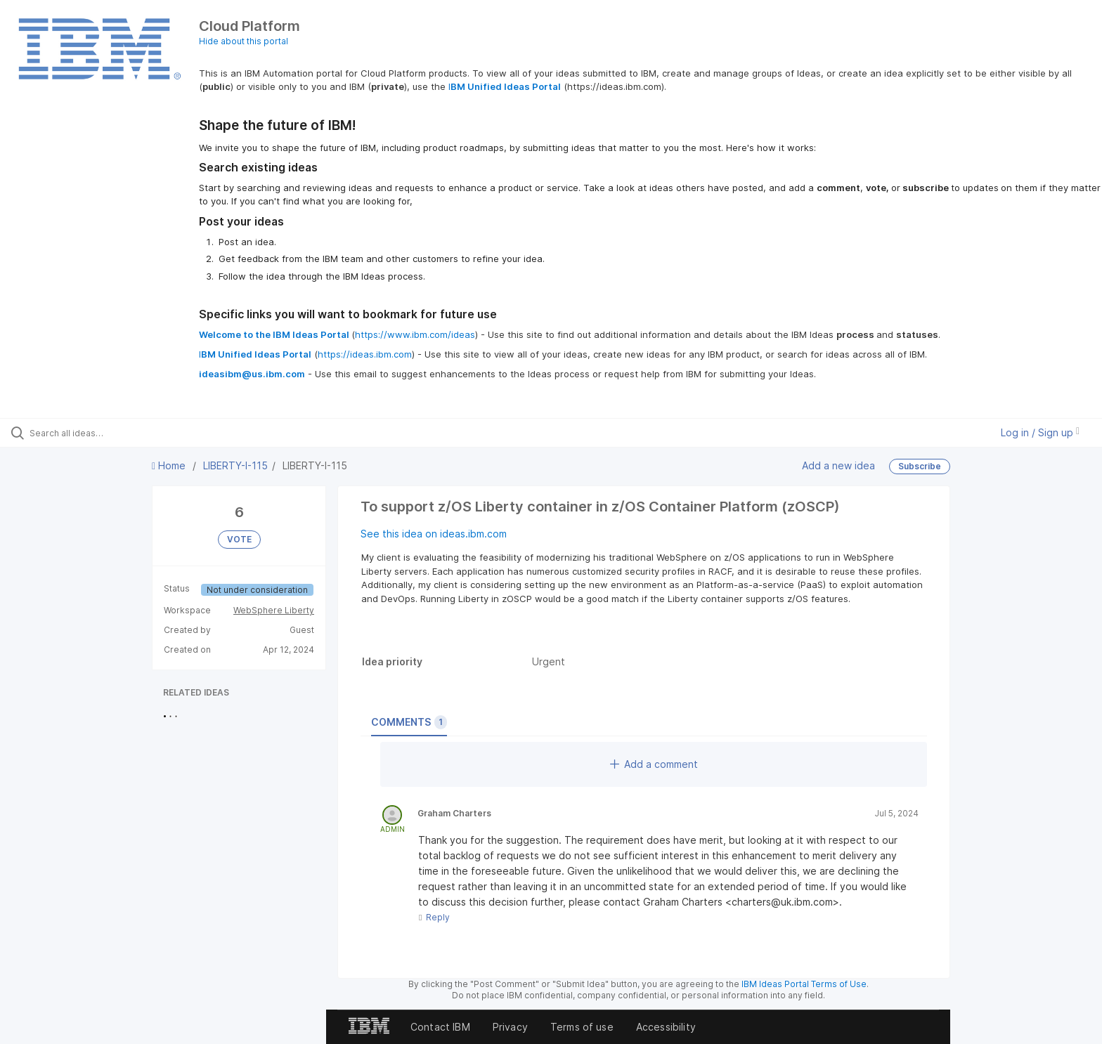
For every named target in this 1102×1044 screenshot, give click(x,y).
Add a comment (654, 764)
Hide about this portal (243, 41)
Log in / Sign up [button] (1040, 432)
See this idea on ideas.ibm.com (434, 534)
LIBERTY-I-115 (235, 465)
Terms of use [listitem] (582, 1027)
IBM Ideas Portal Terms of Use (804, 984)
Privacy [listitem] (510, 1027)
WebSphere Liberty (273, 610)
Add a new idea (838, 465)
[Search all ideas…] (128, 432)
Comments (409, 722)
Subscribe (919, 466)
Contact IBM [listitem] (440, 1027)
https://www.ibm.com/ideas (415, 334)
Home (170, 465)
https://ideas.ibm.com (365, 354)
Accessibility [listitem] (666, 1027)
